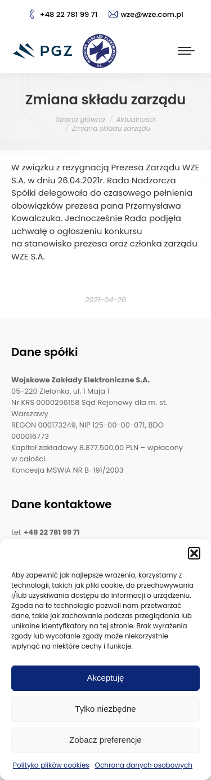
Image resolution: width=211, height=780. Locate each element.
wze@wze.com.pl (146, 14)
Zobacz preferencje (105, 739)
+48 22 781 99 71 (62, 14)
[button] (194, 553)
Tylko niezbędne (105, 708)
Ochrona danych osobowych (143, 765)
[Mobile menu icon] (186, 50)
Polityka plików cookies (51, 765)
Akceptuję (105, 677)
